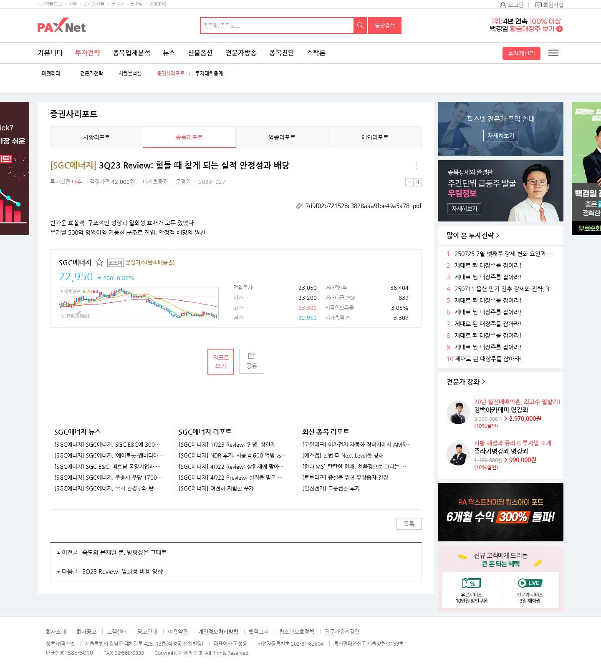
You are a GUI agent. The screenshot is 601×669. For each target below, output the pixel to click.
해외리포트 (375, 137)
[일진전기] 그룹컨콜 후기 (331, 488)
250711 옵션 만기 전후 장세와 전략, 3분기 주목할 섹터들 (506, 289)
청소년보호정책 (296, 632)
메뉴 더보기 (417, 166)
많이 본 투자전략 (470, 235)
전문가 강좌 (463, 381)
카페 (72, 4)
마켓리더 (51, 73)
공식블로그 (51, 4)
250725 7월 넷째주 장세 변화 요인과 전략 (506, 254)
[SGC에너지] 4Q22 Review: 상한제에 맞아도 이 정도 (233, 467)
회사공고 (86, 632)
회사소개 (56, 632)
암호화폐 (157, 4)
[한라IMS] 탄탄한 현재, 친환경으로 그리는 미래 (356, 467)
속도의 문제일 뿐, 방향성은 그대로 (124, 552)
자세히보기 (501, 135)
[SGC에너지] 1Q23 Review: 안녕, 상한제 (227, 445)
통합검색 (385, 25)
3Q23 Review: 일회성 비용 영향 (122, 571)
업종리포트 (281, 137)
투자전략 (87, 53)
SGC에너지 (75, 263)
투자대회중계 (209, 73)
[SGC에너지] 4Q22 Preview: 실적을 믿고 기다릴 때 (233, 477)
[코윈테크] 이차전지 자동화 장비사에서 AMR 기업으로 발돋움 (356, 445)
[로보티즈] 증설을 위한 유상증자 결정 (345, 477)
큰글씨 (417, 182)
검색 (360, 25)
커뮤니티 (50, 53)
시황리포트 (96, 137)
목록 (409, 524)
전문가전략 (91, 73)
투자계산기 (521, 53)
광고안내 (147, 632)
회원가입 (553, 5)
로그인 (515, 5)
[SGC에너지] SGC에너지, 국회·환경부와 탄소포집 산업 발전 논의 (109, 488)
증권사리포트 (170, 73)
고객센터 (117, 632)
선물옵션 (200, 53)
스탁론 (316, 53)
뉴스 (169, 53)
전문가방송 (241, 53)
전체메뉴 (553, 53)
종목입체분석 (131, 53)
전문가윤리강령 (342, 632)
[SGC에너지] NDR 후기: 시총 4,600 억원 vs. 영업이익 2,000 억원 (233, 455)
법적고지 (259, 632)
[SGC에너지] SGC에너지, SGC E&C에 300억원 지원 (109, 445)
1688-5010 (78, 652)
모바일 (136, 4)
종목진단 (281, 53)
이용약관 (178, 632)
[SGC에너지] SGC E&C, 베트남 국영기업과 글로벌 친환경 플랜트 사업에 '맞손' (109, 467)
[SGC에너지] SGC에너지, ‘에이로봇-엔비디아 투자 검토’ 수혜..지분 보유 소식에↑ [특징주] (109, 455)
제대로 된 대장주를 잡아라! (488, 265)
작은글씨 (409, 182)
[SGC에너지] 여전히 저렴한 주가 (216, 488)
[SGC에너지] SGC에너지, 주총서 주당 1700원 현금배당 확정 (109, 477)
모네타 (117, 4)
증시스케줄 (93, 4)
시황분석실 (130, 73)
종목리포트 (189, 137)
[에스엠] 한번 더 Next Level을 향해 (343, 455)
